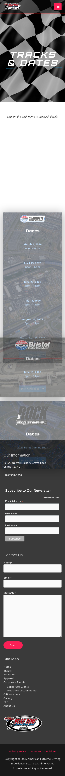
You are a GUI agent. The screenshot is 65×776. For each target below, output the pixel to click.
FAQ (5, 702)
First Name (11, 513)
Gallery (7, 698)
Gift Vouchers (11, 694)
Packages (9, 674)
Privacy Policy (17, 751)
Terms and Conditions (42, 751)
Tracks (7, 670)
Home (7, 666)
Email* (32, 582)
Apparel (8, 678)
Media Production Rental (22, 690)
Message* (32, 614)
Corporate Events (14, 682)
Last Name (11, 525)
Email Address (14, 501)
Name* (32, 567)
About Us (9, 705)
